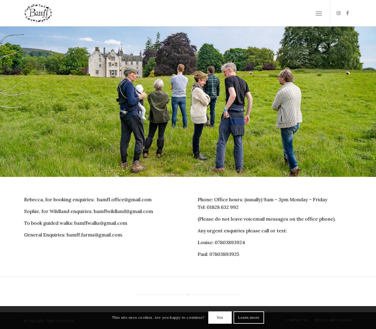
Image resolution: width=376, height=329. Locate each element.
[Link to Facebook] (347, 13)
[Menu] (319, 13)
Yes (220, 317)
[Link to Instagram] (338, 13)
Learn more (249, 317)
